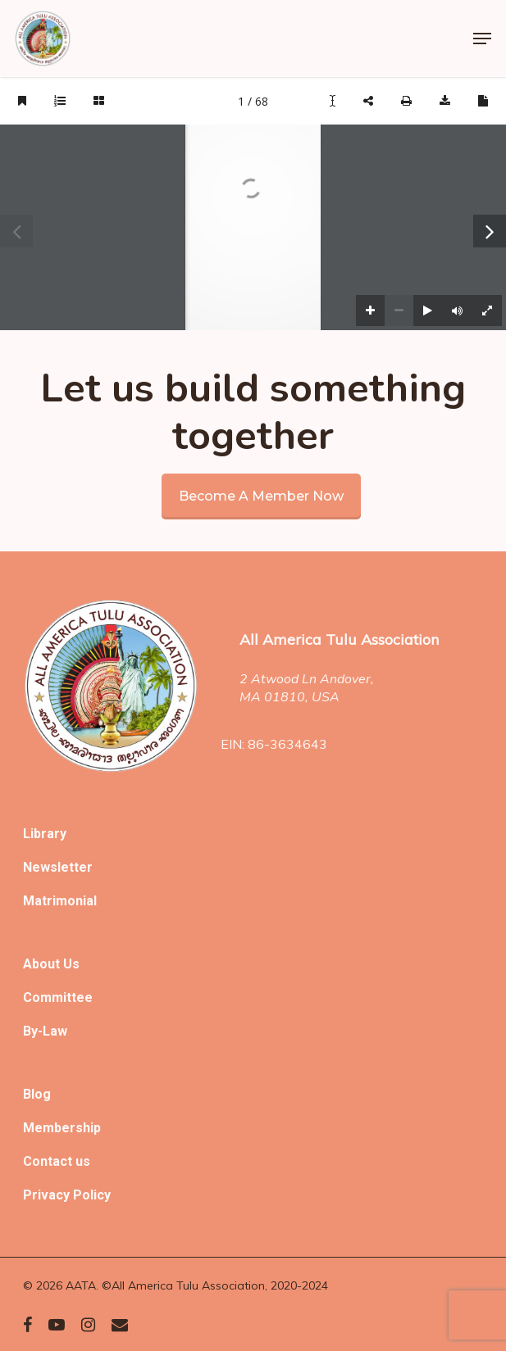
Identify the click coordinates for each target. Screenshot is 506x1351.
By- (33, 1031)
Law (55, 1031)
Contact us (56, 1161)
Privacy (48, 1195)
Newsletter (58, 867)
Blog (37, 1094)
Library (44, 833)
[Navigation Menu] (482, 38)
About (43, 964)
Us (71, 964)
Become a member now (261, 496)
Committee (58, 997)
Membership (62, 1128)
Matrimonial (60, 901)
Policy (92, 1195)
